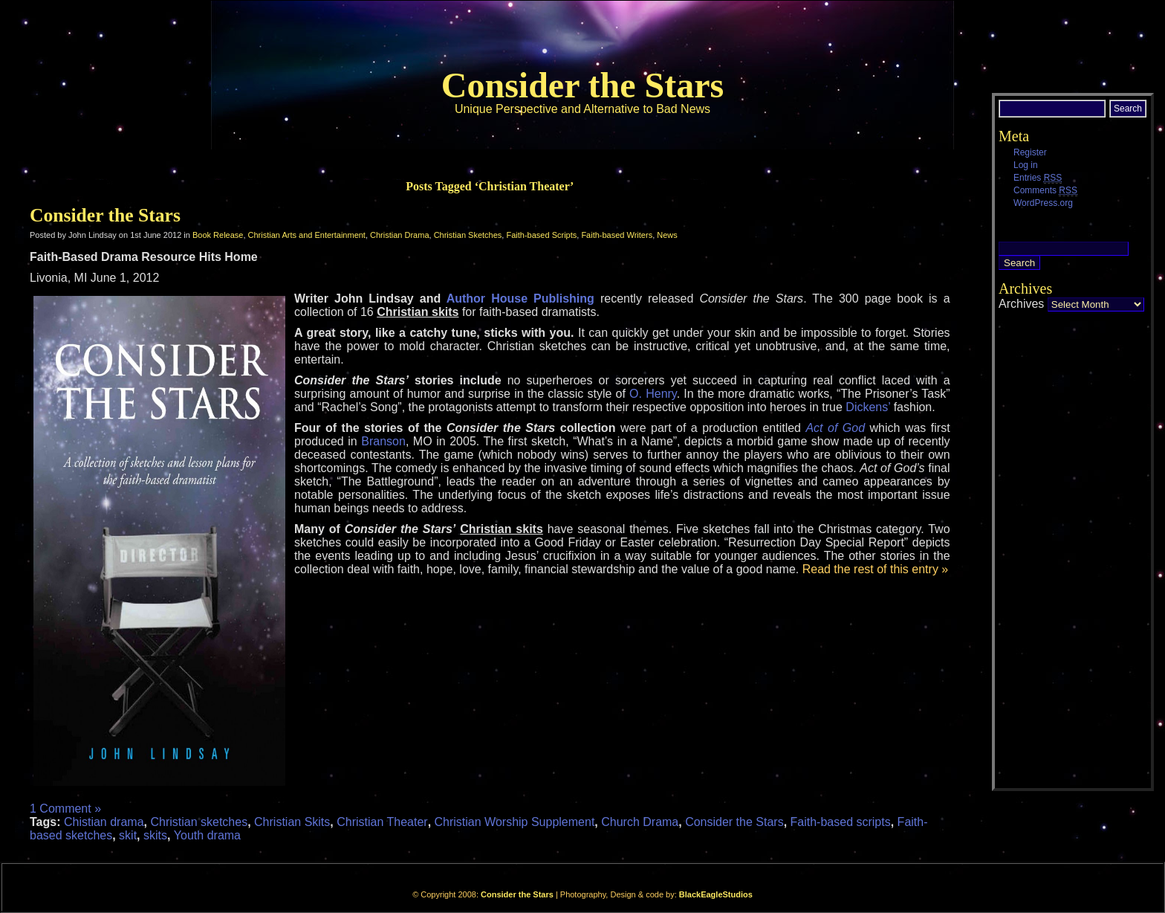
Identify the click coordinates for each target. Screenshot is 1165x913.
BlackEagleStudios (716, 894)
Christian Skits (292, 822)
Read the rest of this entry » (875, 569)
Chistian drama (104, 822)
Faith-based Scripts (541, 234)
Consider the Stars (582, 85)
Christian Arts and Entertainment (307, 234)
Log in (1025, 165)
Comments (1045, 190)
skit (128, 835)
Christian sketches (198, 822)
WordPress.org (1043, 203)
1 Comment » (65, 808)
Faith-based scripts (841, 822)
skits (155, 835)
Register (1030, 152)
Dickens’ (869, 407)
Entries (1037, 178)
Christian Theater (382, 822)
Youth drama (207, 835)
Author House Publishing (520, 298)
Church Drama (639, 822)
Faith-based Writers (616, 234)
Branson (383, 441)
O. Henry (653, 393)
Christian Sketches (468, 234)
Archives (1021, 303)
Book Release (218, 234)
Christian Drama (399, 234)
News (667, 234)
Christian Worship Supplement (515, 822)
